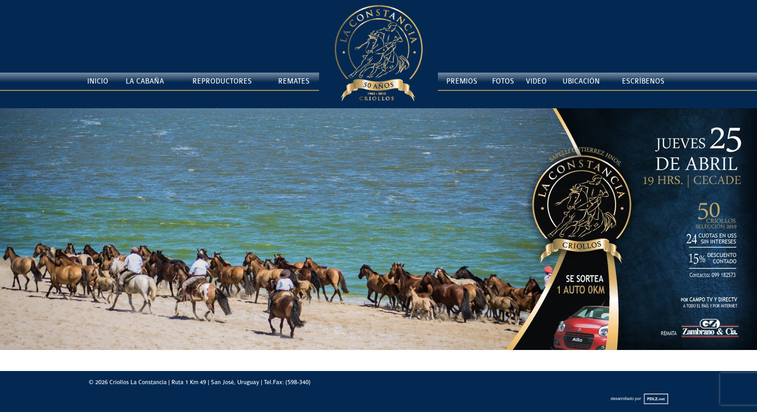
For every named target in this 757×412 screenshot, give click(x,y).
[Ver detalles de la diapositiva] (378, 229)
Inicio (97, 81)
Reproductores (222, 81)
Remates (294, 81)
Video (536, 81)
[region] (378, 239)
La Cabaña (145, 81)
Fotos (503, 81)
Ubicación (581, 81)
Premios (461, 81)
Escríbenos (643, 81)
